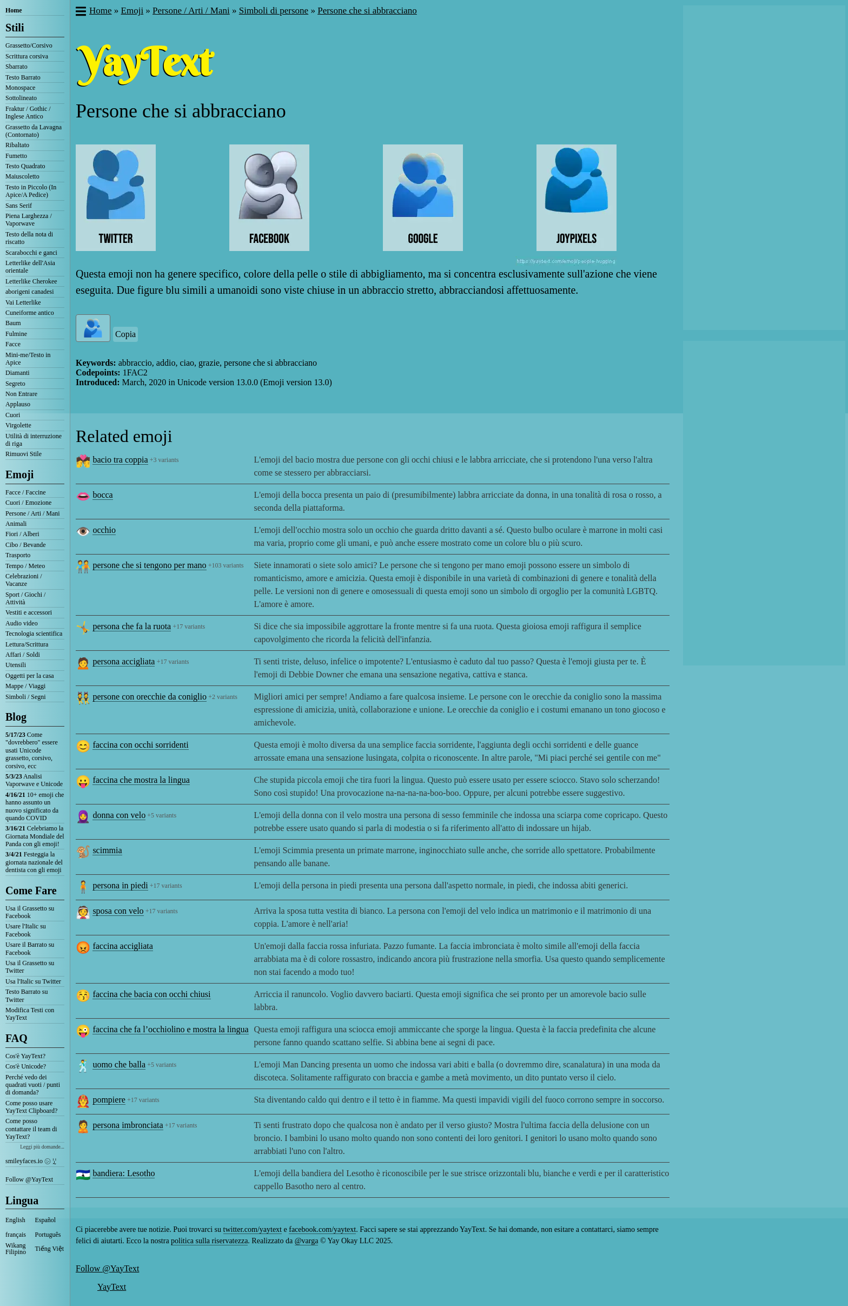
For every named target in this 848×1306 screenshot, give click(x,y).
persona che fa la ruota (131, 626)
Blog (16, 717)
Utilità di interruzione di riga (33, 439)
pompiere (108, 1099)
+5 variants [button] (161, 815)
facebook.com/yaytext (322, 1229)
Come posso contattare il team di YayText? (31, 1128)
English (15, 1220)
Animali (16, 523)
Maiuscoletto (22, 176)
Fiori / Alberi (22, 534)
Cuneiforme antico (29, 312)
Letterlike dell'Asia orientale (30, 266)
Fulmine (16, 334)
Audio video (21, 623)
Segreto (15, 383)
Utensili (15, 665)
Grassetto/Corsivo (28, 45)
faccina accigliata (122, 946)
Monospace (20, 87)
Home (13, 10)
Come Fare (31, 890)
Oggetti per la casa (29, 676)
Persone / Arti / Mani (32, 513)
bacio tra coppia (120, 459)
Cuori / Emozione (28, 502)
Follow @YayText (29, 1179)
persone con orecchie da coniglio (149, 696)
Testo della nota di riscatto (29, 238)
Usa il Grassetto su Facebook (29, 912)
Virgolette (18, 425)
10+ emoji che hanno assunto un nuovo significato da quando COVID (34, 806)
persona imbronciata (127, 1125)
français (15, 1234)
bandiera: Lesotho (123, 1173)
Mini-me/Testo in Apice (27, 358)
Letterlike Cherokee (31, 281)
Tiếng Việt (49, 1248)
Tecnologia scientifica (33, 633)
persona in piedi (120, 885)
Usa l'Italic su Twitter (33, 981)
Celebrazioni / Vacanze (23, 580)
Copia (125, 334)
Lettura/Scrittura (26, 644)
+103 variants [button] (226, 565)
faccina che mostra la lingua (140, 779)
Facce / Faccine (25, 492)
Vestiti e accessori (28, 612)
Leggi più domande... (42, 1147)
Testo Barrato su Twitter (26, 995)
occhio (104, 530)
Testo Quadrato (25, 166)
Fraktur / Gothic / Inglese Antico (28, 112)
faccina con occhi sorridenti (140, 744)
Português (48, 1234)
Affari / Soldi (22, 654)
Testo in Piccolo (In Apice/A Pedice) (30, 191)
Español (45, 1220)
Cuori (12, 415)
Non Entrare (21, 394)
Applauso (17, 404)
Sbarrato (16, 66)
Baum (13, 323)
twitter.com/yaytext (252, 1229)
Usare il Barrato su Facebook (29, 948)
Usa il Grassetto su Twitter (29, 966)
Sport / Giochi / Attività (25, 598)
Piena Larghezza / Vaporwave (28, 219)
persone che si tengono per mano (149, 565)
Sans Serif (18, 205)
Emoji (19, 474)
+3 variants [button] (164, 460)
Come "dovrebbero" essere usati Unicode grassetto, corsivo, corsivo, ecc (31, 750)
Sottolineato (21, 98)
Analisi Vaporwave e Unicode (34, 780)
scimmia (107, 850)
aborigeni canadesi (29, 291)
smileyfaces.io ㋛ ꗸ (30, 1161)
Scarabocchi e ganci (31, 252)
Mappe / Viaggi (25, 686)
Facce (13, 344)
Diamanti (17, 373)
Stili (14, 28)
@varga (307, 1241)
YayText (111, 1286)
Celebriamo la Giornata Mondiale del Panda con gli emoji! (34, 836)
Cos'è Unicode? (25, 1066)
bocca (102, 494)
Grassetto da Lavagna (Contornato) (33, 130)
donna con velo (118, 815)
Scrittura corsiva (26, 56)
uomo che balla (118, 1064)
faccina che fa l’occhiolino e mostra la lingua (170, 1029)
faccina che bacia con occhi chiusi (151, 994)
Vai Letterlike (23, 302)
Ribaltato (17, 145)
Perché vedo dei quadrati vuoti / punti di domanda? (32, 1085)
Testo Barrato (23, 77)
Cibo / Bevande (25, 545)
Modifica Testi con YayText (29, 1013)
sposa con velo (117, 910)
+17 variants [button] (189, 626)
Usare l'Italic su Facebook (25, 930)
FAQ (16, 1038)
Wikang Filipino (15, 1249)
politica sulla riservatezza (209, 1241)
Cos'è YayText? (25, 1056)
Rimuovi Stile (23, 454)
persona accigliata (123, 661)
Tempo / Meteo (25, 566)
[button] (80, 12)
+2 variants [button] (222, 697)
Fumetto (16, 156)
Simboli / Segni (25, 697)
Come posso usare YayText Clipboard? (31, 1106)
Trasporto (17, 555)
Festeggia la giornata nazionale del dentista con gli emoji (34, 862)
